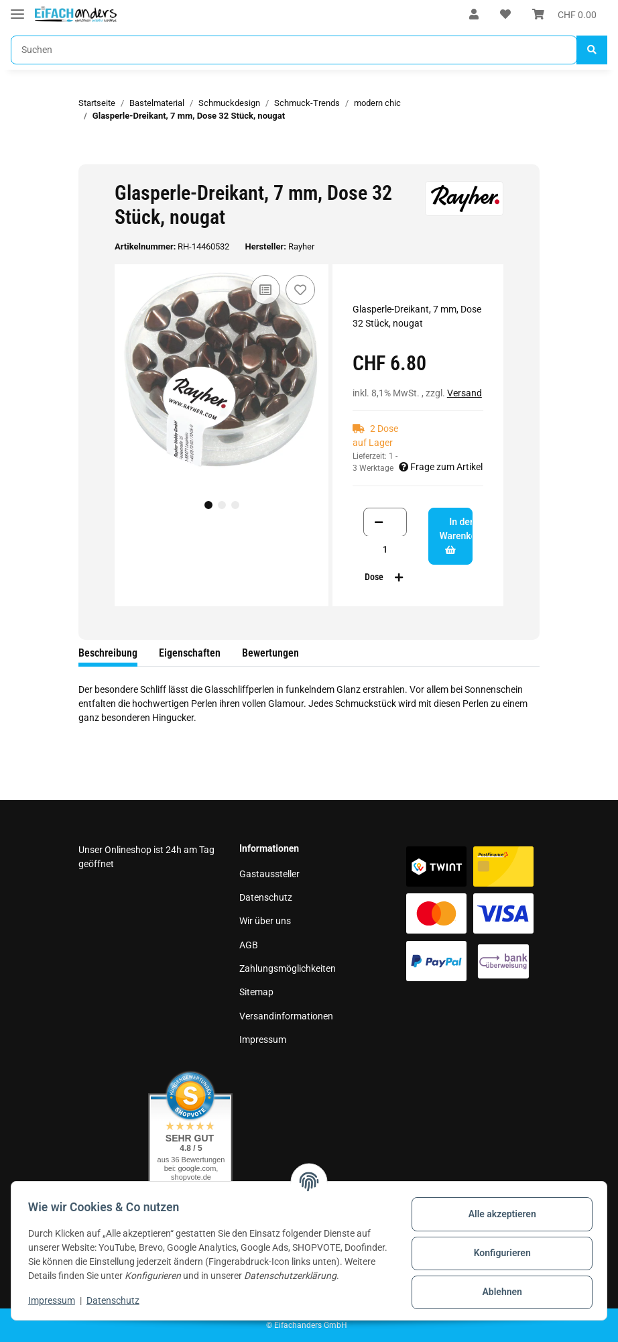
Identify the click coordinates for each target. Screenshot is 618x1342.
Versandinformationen (286, 1016)
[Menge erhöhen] (399, 577)
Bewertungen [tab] (270, 653)
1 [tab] (208, 505)
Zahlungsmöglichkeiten (287, 968)
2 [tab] (222, 505)
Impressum (262, 1039)
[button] (473, 14)
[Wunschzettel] (505, 14)
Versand (464, 393)
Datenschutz (265, 897)
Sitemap (256, 992)
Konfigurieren (497, 1246)
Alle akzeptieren (497, 1208)
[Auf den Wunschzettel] (300, 289)
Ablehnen (497, 1285)
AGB (248, 945)
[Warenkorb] (564, 14)
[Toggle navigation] (17, 8)
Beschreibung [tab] (107, 653)
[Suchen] (294, 50)
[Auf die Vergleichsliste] (265, 289)
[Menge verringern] (378, 522)
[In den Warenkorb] (89, 157)
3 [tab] (235, 505)
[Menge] (385, 549)
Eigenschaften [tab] (190, 653)
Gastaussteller (269, 874)
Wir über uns (265, 920)
